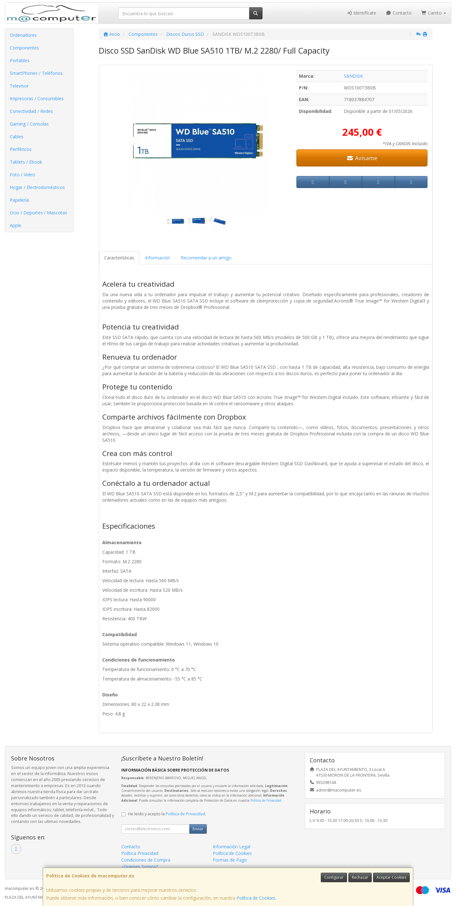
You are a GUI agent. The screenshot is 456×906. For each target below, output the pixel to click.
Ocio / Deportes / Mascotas (38, 213)
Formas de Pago (230, 860)
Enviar (198, 828)
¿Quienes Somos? (139, 867)
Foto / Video (22, 175)
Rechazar (360, 877)
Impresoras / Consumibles (37, 98)
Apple (15, 225)
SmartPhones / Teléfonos (36, 73)
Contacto (399, 13)
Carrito (433, 13)
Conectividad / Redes (31, 111)
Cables (16, 137)
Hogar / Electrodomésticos (37, 187)
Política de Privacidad (265, 800)
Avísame (362, 158)
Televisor (19, 86)
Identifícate (362, 13)
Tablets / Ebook (26, 162)
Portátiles (19, 60)
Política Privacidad (139, 853)
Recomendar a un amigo (206, 258)
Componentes (24, 48)
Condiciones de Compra (145, 860)
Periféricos (21, 149)
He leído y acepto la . (167, 814)
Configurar (334, 877)
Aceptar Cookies (391, 877)
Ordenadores (23, 35)
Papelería (19, 200)
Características (119, 258)
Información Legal (231, 847)
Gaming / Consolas (29, 124)
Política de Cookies (256, 898)
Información (157, 258)
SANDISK (353, 76)
